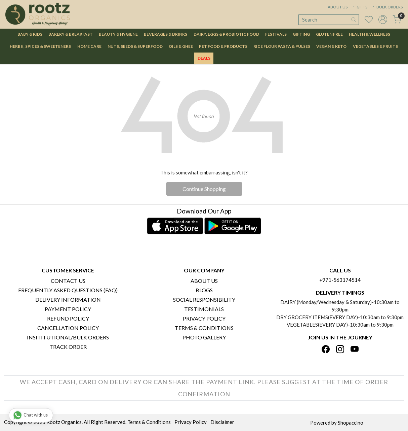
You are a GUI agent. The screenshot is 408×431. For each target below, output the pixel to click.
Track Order (68, 346)
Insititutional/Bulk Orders (68, 337)
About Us (204, 280)
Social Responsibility (204, 299)
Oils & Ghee (181, 46)
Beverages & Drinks (165, 34)
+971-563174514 (340, 280)
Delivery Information (68, 299)
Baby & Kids (29, 34)
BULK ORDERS (387, 6)
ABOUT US (338, 6)
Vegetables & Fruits (375, 46)
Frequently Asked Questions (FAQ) (68, 290)
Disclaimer (222, 422)
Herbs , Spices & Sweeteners (40, 46)
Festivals (276, 34)
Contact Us (68, 280)
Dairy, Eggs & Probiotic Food (226, 34)
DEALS (204, 58)
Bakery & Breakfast (70, 34)
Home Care (89, 46)
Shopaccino (350, 423)
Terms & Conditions (204, 328)
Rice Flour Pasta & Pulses (281, 46)
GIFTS (359, 6)
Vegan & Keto (331, 46)
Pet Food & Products (223, 46)
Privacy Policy (204, 318)
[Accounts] (383, 19)
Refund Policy (68, 318)
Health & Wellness (369, 34)
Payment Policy (68, 309)
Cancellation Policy (68, 328)
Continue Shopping (204, 189)
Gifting (301, 34)
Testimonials (204, 309)
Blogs (204, 290)
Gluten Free (329, 34)
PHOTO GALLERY (204, 337)
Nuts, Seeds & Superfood (135, 46)
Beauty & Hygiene (118, 34)
